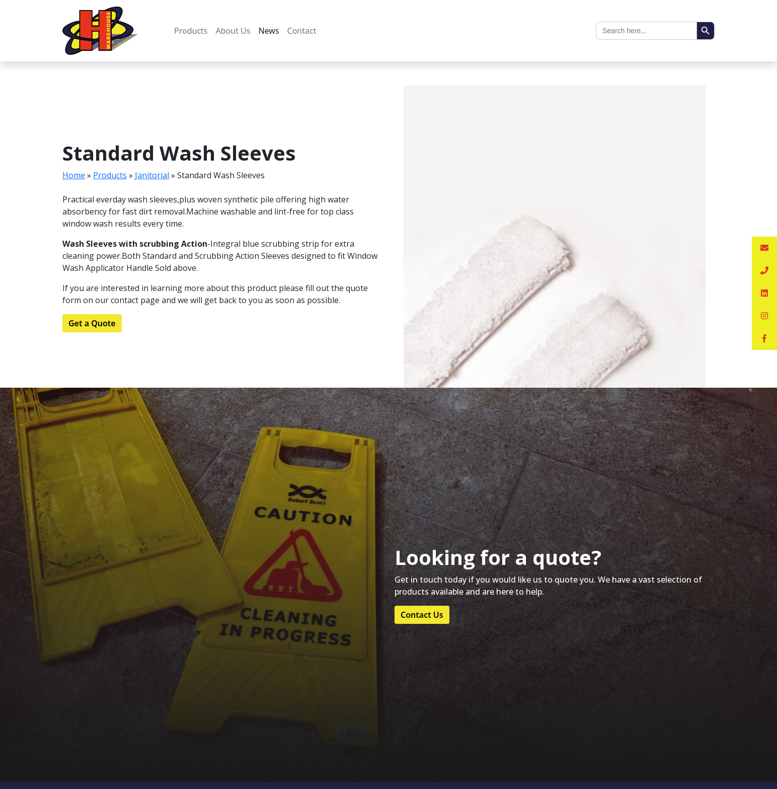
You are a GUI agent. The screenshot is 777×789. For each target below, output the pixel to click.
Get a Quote (92, 323)
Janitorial (152, 175)
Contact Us (422, 614)
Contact (302, 30)
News (268, 30)
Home (73, 175)
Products (191, 30)
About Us (233, 30)
